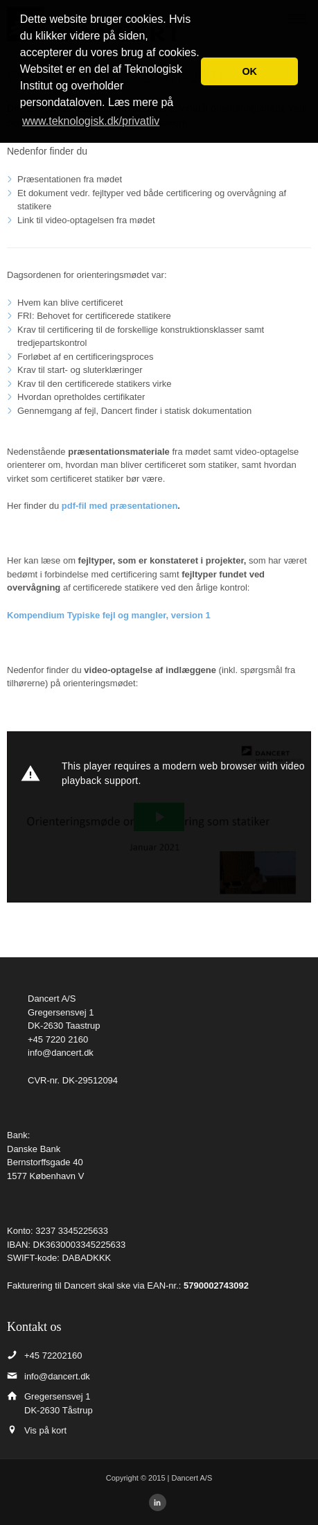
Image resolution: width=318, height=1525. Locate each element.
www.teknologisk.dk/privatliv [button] (90, 121)
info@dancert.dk (61, 1052)
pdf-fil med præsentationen (120, 505)
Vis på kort (45, 1430)
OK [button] (249, 71)
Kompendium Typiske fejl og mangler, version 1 (109, 615)
